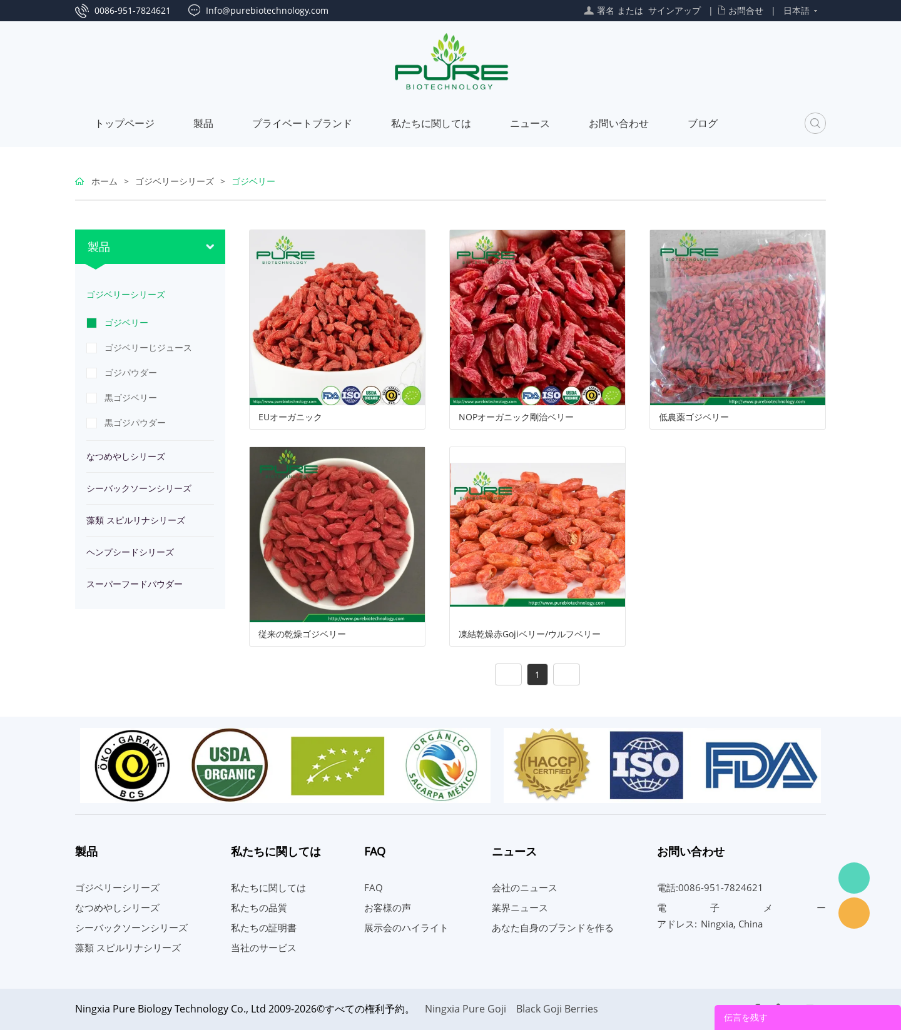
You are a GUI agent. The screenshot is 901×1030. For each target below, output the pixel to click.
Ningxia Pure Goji (465, 1009)
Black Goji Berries (557, 1009)
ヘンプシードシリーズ (130, 552)
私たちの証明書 (264, 927)
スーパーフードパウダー (134, 584)
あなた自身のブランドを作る (553, 927)
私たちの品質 (259, 907)
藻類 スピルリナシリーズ (135, 520)
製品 (203, 123)
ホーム (104, 181)
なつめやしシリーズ (125, 456)
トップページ (124, 123)
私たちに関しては (431, 123)
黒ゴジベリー (130, 397)
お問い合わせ (619, 123)
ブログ (703, 123)
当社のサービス (264, 947)
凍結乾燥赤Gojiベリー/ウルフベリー (530, 634)
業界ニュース (520, 907)
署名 (605, 10)
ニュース (530, 123)
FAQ (373, 887)
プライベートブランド (302, 123)
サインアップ (674, 10)
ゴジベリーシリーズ (174, 181)
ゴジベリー (253, 181)
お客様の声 (387, 907)
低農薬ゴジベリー (694, 417)
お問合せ (745, 10)
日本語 (796, 10)
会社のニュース (524, 887)
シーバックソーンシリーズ (138, 488)
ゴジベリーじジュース (148, 347)
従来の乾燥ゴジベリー (302, 634)
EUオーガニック (290, 417)
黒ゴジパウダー (135, 422)
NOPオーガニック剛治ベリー (516, 417)
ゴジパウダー (130, 372)
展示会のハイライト (406, 927)
